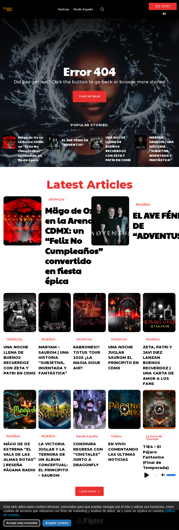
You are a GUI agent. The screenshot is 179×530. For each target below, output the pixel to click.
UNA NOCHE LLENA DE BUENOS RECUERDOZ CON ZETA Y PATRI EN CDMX (117, 143)
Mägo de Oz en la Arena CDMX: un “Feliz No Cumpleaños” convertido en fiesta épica (31, 144)
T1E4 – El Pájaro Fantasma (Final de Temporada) (157, 382)
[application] (159, 393)
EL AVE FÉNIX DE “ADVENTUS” (72, 142)
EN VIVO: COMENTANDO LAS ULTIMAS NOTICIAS (124, 379)
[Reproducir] (147, 393)
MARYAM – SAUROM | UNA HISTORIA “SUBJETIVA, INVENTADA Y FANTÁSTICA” (162, 143)
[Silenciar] (163, 393)
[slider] (171, 393)
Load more (89, 414)
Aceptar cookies (57, 523)
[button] (102, 9)
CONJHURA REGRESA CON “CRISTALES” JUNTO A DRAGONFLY (85, 383)
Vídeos (115, 368)
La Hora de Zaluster (152, 369)
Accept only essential (21, 523)
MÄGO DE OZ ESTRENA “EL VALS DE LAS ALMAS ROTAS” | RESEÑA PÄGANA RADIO (19, 383)
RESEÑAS (143, 203)
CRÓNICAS (56, 192)
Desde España (85, 368)
